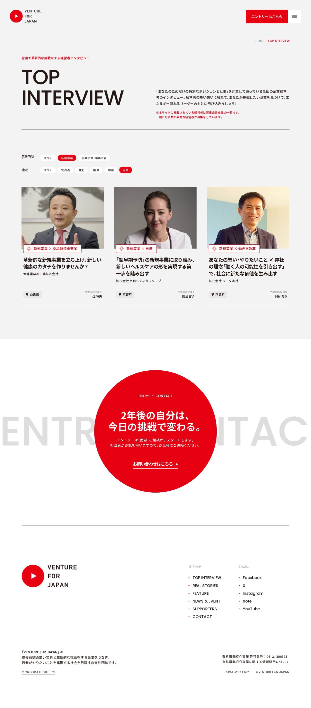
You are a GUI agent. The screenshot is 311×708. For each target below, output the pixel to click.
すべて (48, 158)
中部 (111, 170)
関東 (96, 170)
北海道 (65, 170)
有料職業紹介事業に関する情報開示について (255, 661)
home (260, 41)
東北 (82, 170)
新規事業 (67, 158)
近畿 (125, 170)
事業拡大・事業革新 (94, 158)
